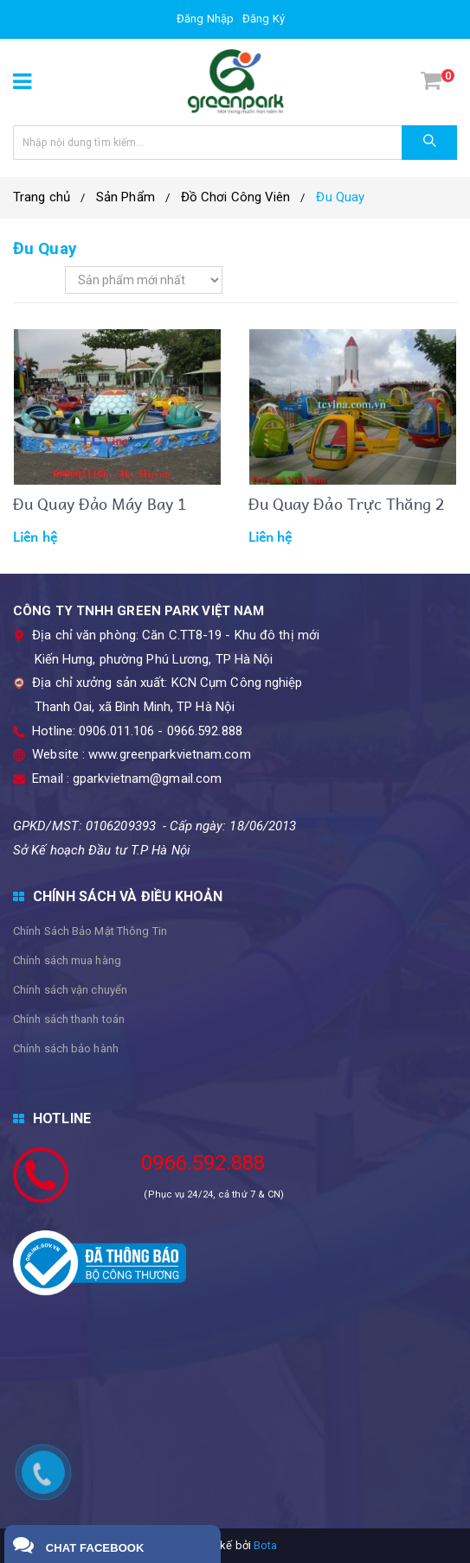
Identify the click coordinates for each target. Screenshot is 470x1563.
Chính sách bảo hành (66, 1048)
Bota (265, 1545)
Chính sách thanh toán (69, 1019)
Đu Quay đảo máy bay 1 (100, 503)
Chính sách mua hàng (67, 960)
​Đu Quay (340, 197)
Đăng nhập (205, 18)
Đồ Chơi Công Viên (236, 197)
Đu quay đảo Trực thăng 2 (346, 503)
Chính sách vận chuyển (70, 989)
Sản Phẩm (125, 197)
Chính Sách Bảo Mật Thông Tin (90, 930)
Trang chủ (41, 197)
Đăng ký (263, 18)
